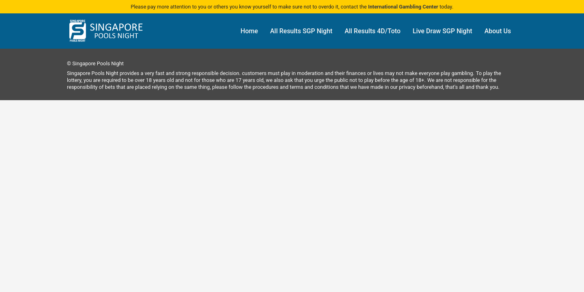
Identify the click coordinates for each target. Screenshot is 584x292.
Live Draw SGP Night (442, 31)
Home (249, 31)
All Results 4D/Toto (373, 31)
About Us (497, 31)
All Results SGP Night (301, 31)
